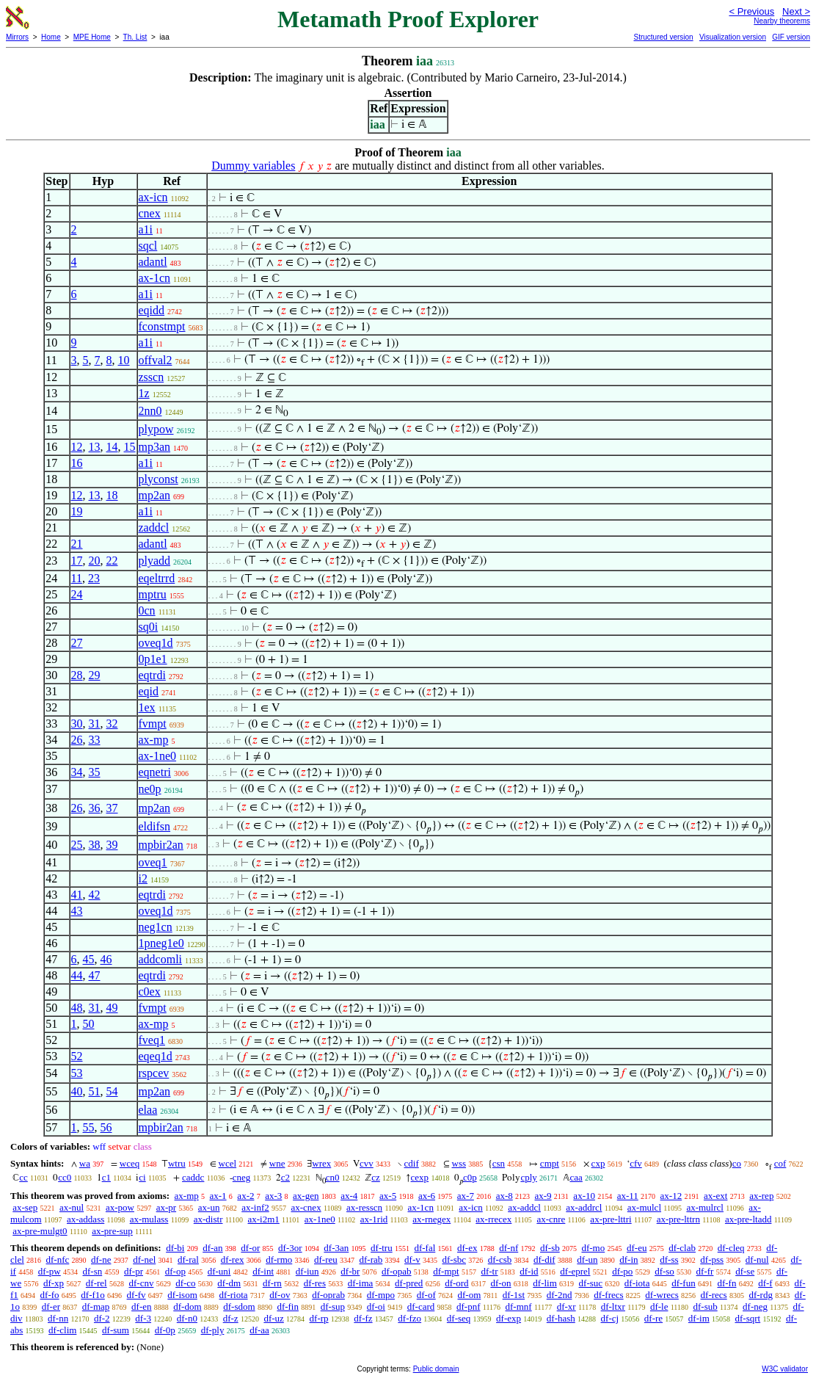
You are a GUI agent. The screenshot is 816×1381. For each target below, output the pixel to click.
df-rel (96, 1282)
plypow (156, 429)
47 (95, 975)
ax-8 (504, 1195)
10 (124, 360)
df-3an (336, 1247)
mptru (153, 594)
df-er (51, 1306)
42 (95, 894)
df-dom (187, 1306)
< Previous (751, 11)
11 (76, 578)
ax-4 (348, 1195)
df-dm (229, 1282)
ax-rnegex (431, 1219)
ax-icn (153, 197)
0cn (147, 610)
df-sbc (454, 1259)
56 (106, 1127)
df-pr (133, 1271)
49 (112, 1007)
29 (95, 675)
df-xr (566, 1306)
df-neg (755, 1306)
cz (375, 1177)
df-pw (49, 1271)
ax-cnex (306, 1207)
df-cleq (731, 1247)
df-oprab (328, 1294)
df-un (587, 1259)
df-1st (514, 1294)
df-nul (757, 1259)
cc (23, 1177)
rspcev (154, 1073)
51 (95, 1091)
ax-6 (426, 1195)
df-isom (182, 1294)
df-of (426, 1294)
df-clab (682, 1247)
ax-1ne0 (158, 756)
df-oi (376, 1306)
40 (77, 1091)
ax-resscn (364, 1207)
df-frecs (608, 1294)
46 (106, 959)
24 (77, 594)
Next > (796, 11)
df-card (421, 1306)
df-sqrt (748, 1318)
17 (77, 560)
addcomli (161, 959)
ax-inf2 (255, 1207)
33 (95, 739)
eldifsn (155, 826)
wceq (129, 1163)
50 (89, 1024)
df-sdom (239, 1306)
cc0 (64, 1177)
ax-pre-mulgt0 (39, 1230)
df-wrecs (661, 1294)
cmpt (549, 1163)
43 (77, 911)
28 (77, 675)
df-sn (93, 1271)
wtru (177, 1163)
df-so (664, 1271)
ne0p (150, 789)
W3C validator (785, 1369)
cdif (411, 1163)
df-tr (489, 1271)
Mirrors (17, 37)
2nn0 (150, 411)
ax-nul (71, 1207)
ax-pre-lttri (610, 1219)
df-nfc (58, 1259)
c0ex (150, 991)
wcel (228, 1163)
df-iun (307, 1271)
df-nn (58, 1318)
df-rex (232, 1259)
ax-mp (154, 739)
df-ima (361, 1282)
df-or (250, 1247)
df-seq (459, 1318)
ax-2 (245, 1195)
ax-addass (85, 1219)
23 (94, 578)
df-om (469, 1294)
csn (498, 1163)
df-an (212, 1247)
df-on (500, 1282)
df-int (263, 1271)
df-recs (714, 1294)
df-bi (175, 1247)
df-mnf (519, 1306)
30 (77, 723)
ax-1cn (155, 278)
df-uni (219, 1271)
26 (77, 739)
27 (77, 643)
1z (144, 393)
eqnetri (155, 772)
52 (77, 1056)
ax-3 (273, 1195)
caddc (193, 1177)
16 (77, 463)
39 (112, 844)
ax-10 (584, 1195)
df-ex (467, 1247)
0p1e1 (153, 659)
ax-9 (543, 1195)
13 (95, 447)
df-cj (610, 1318)
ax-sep (24, 1207)
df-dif (544, 1259)
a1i (146, 229)
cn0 (333, 1177)
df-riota (233, 1294)
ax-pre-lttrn (678, 1219)
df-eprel (575, 1271)
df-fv (136, 1294)
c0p (470, 1177)
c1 (106, 1177)
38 (95, 844)
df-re (653, 1318)
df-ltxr (613, 1306)
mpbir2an (161, 844)
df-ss (669, 1259)
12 (77, 447)
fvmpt (153, 723)
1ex (147, 707)
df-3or (290, 1247)
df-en (141, 1306)
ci (142, 1177)
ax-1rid (374, 1219)
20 (95, 560)
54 (112, 1091)
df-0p (165, 1329)
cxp (598, 1163)
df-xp (53, 1282)
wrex (321, 1163)
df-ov (279, 1294)
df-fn (726, 1282)
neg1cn (155, 927)
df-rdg (760, 1294)
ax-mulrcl (705, 1207)
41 (77, 894)
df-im (699, 1318)
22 (112, 560)
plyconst (158, 479)
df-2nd (559, 1294)
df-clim (62, 1329)
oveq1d (156, 643)
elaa (148, 1109)
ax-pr (166, 1207)
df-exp (508, 1318)
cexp (420, 1177)
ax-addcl (524, 1207)
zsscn (151, 377)
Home (51, 37)
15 (130, 447)
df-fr (705, 1271)
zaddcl (154, 527)
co (736, 1163)
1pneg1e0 (161, 943)
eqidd (152, 310)
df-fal (424, 1247)
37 (112, 808)
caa (576, 1177)
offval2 (155, 360)
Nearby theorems (782, 21)
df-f (765, 1282)
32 (112, 723)
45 (89, 959)
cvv (367, 1163)
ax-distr (208, 1219)
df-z (230, 1318)
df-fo (49, 1294)
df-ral (188, 1259)
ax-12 (671, 1195)
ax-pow (120, 1207)
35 (95, 772)
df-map (96, 1306)
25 (77, 844)
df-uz (273, 1318)
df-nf (508, 1247)
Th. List (135, 37)
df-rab (371, 1259)
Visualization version (732, 37)
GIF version (791, 37)
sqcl (148, 245)
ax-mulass (149, 1219)
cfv (636, 1163)
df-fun (683, 1282)
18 (112, 495)
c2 (285, 1177)
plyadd (155, 560)
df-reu (326, 1259)
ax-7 (465, 1195)
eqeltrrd (157, 578)
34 (77, 772)
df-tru (382, 1247)
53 (77, 1073)
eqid (149, 691)
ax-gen (305, 1195)
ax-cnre (550, 1219)
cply (528, 1177)
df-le (659, 1306)
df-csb (500, 1259)
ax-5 (387, 1195)
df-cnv (140, 1282)
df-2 (102, 1318)
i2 (143, 878)
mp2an (155, 495)
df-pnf (468, 1306)
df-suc (591, 1282)
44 (77, 975)
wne (277, 1163)
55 (89, 1127)
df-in (628, 1259)
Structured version (663, 37)
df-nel (144, 1259)
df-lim (545, 1282)
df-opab (396, 1271)
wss (459, 1163)
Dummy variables (253, 165)
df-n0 (187, 1318)
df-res (315, 1282)
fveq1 (152, 1040)
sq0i (149, 626)
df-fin (288, 1306)
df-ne (101, 1259)
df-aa (259, 1329)
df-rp (319, 1318)
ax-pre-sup (112, 1230)
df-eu (636, 1247)
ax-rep (761, 1195)
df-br (350, 1271)
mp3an (155, 447)
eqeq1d (155, 1056)
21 (77, 543)
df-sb (550, 1247)
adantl (153, 261)
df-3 (143, 1318)
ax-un (209, 1207)
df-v (412, 1259)
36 (95, 808)
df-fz (363, 1318)
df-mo (593, 1247)
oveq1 (153, 862)
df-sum (115, 1329)
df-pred (409, 1282)
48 (77, 1007)
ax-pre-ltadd (748, 1219)
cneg (242, 1177)
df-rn (272, 1282)
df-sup (333, 1306)
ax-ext (715, 1195)
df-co (185, 1282)
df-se (744, 1271)
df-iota (637, 1282)
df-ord (457, 1282)
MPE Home (92, 37)
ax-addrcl (584, 1207)
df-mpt (446, 1271)
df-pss (712, 1259)
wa (84, 1163)
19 (77, 511)
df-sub (705, 1306)
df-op (175, 1271)
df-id (529, 1271)
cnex (150, 213)
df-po (622, 1271)
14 (112, 447)
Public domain (436, 1369)
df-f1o (93, 1294)
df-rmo (279, 1259)
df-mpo (381, 1294)
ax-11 (627, 1195)
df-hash (561, 1318)
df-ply (213, 1329)
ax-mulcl (644, 1207)
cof (780, 1163)
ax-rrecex (493, 1219)
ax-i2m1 (264, 1219)
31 (95, 723)
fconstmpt (162, 326)
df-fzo (409, 1318)
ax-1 (218, 1195)
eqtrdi (152, 675)
